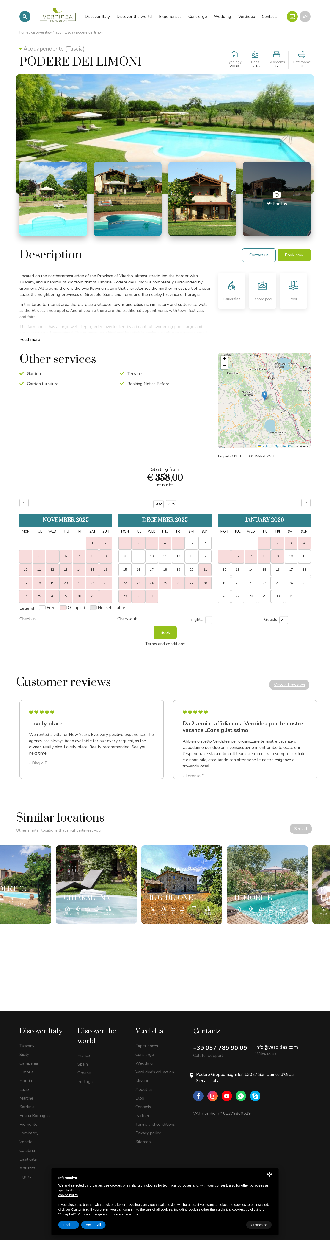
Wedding (144, 1062)
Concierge (144, 1054)
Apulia (25, 1080)
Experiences (146, 1045)
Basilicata (28, 1158)
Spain (82, 1063)
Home (23, 32)
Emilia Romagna (34, 1115)
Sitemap (143, 1141)
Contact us (259, 255)
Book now (294, 255)
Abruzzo (27, 1167)
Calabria (27, 1150)
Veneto (26, 1141)
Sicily (24, 1054)
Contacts (143, 1106)
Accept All (259, 1225)
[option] (91, 739)
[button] (264, 396)
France (83, 1055)
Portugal (85, 1081)
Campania (28, 1062)
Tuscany (26, 1045)
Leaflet (264, 446)
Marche (26, 1097)
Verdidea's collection (154, 1071)
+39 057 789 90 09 (220, 1048)
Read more (29, 339)
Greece (84, 1072)
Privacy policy (148, 1132)
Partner (142, 1115)
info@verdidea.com (276, 1046)
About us (144, 1089)
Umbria (26, 1071)
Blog (139, 1097)
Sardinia (26, 1106)
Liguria (25, 1176)
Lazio (58, 32)
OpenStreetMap (284, 446)
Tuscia (68, 32)
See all (273, 830)
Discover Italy (41, 32)
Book (165, 632)
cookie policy (68, 1195)
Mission (142, 1080)
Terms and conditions (155, 1124)
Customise (71, 1225)
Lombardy (28, 1132)
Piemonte (28, 1124)
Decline (235, 1225)
